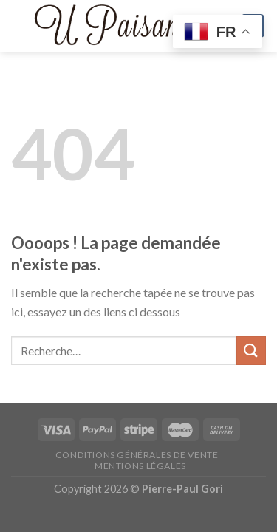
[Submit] (251, 350)
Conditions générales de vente (137, 454)
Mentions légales (140, 465)
